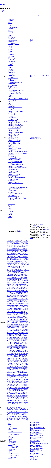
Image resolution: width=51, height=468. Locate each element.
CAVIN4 (23, 262)
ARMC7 (8, 251)
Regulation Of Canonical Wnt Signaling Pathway (36, 450)
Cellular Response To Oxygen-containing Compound (37, 440)
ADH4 (9, 243)
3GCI (21, 412)
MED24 (19, 322)
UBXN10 (17, 393)
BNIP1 (8, 257)
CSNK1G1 (22, 274)
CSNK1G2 (25, 274)
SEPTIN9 (13, 367)
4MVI (7, 414)
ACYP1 (15, 242)
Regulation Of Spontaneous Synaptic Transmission (14, 163)
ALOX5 (24, 245)
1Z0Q (24, 409)
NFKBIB (9, 332)
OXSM (18, 338)
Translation (9, 430)
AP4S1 (16, 247)
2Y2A (25, 411)
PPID (25, 348)
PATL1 (23, 339)
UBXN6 (19, 393)
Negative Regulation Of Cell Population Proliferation (15, 107)
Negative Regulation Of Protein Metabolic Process (14, 447)
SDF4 (15, 366)
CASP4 (10, 262)
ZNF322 (12, 401)
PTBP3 (23, 352)
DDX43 (17, 278)
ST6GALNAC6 (12, 376)
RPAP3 (25, 361)
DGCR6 (10, 279)
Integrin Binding (10, 68)
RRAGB (25, 363)
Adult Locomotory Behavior (12, 108)
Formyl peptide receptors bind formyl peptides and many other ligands (17, 191)
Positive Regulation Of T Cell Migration (13, 182)
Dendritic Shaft (10, 47)
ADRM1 (15, 243)
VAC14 (23, 394)
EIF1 (24, 284)
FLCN (27, 292)
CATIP (19, 262)
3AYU (11, 412)
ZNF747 (13, 403)
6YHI (9, 417)
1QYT (17, 409)
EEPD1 (16, 284)
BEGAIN (12, 255)
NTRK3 (24, 334)
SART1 (15, 365)
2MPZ (11, 411)
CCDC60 (18, 263)
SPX (15, 375)
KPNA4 (17, 313)
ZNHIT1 (24, 403)
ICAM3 (27, 306)
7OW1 (28, 417)
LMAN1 (21, 316)
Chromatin (31, 39)
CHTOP (26, 269)
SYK (15, 378)
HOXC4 (10, 305)
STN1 (20, 377)
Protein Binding (10, 69)
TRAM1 (27, 388)
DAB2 (14, 276)
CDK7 (16, 266)
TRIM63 (27, 389)
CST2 (12, 275)
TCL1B (27, 381)
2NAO (17, 411)
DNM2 (21, 281)
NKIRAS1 (21, 332)
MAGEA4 (24, 318)
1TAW (19, 409)
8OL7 (22, 419)
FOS (23, 293)
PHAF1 (25, 342)
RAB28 (8, 355)
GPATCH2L (20, 298)
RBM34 (20, 357)
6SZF (17, 416)
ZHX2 (15, 399)
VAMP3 (25, 394)
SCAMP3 (21, 365)
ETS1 (10, 288)
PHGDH (14, 343)
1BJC (20, 408)
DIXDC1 (16, 280)
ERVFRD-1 (19, 287)
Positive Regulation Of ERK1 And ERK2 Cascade (36, 439)
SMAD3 (20, 371)
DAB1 (13, 276)
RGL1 (16, 359)
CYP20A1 (10, 276)
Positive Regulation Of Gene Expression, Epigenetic (15, 162)
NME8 (10, 333)
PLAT (10, 345)
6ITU (25, 415)
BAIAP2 (25, 254)
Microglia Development (11, 114)
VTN (18, 396)
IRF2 (16, 309)
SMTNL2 (12, 372)
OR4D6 (27, 336)
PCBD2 (14, 340)
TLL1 (22, 384)
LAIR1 (20, 314)
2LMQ (13, 410)
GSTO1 (10, 300)
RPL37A (24, 362)
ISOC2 (22, 309)
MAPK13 (11, 320)
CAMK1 (16, 260)
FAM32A (19, 289)
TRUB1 (22, 390)
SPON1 (10, 375)
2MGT (8, 411)
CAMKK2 (24, 260)
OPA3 (23, 336)
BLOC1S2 (16, 256)
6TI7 (21, 416)
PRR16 (16, 351)
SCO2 (9, 366)
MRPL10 (24, 325)
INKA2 (22, 308)
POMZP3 (24, 347)
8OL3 (17, 419)
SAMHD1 (8, 365)
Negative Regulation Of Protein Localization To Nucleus (15, 164)
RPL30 (14, 362)
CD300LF (13, 265)
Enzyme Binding (10, 71)
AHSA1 (24, 244)
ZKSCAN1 (17, 399)
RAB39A (16, 355)
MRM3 (17, 325)
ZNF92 (22, 403)
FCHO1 (17, 291)
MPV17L (12, 325)
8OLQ (8, 420)
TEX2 (11, 383)
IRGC (17, 309)
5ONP (9, 415)
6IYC (26, 415)
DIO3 (12, 280)
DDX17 (26, 277)
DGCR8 (12, 279)
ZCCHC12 (24, 398)
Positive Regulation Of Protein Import (13, 175)
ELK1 (9, 286)
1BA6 (17, 408)
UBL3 (10, 393)
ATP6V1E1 (15, 253)
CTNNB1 (23, 275)
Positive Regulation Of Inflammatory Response (14, 140)
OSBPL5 (26, 337)
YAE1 (13, 397)
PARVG (19, 339)
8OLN (26, 419)
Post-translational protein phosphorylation (13, 196)
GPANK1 (14, 298)
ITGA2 (24, 309)
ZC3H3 (13, 398)
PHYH (21, 343)
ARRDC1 (22, 251)
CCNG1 (18, 264)
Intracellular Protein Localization (12, 456)
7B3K (18, 417)
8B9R (7, 418)
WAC (22, 396)
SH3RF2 (11, 369)
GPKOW (25, 298)
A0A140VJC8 (13, 407)
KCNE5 (19, 310)
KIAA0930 (8, 312)
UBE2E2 (15, 392)
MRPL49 (10, 326)
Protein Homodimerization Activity (13, 77)
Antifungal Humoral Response (12, 118)
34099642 (15, 229)
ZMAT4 (26, 399)
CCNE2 (15, 264)
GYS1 (12, 301)
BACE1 (21, 254)
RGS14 (22, 359)
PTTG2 (26, 353)
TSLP (25, 390)
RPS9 (20, 363)
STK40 (18, 377)
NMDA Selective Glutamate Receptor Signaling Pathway (15, 161)
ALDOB (17, 245)
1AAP (7, 408)
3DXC (16, 412)
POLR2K (14, 347)
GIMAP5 (24, 296)
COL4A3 (21, 272)
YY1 (27, 397)
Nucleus (31, 40)
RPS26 (8, 363)
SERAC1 (16, 367)
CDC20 (21, 265)
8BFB (11, 418)
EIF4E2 (24, 285)
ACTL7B (8, 242)
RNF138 (17, 360)
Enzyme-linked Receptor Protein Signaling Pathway (37, 430)
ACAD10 (20, 241)
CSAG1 (14, 274)
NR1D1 (10, 334)
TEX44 (13, 383)
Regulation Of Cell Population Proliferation (36, 426)
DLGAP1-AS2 (19, 280)
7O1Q (26, 417)
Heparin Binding (10, 70)
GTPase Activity (10, 445)
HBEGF (12, 302)
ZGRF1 (14, 399)
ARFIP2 (23, 249)
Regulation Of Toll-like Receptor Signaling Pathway (15, 126)
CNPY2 (15, 271)
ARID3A (11, 250)
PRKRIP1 (20, 350)
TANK (8, 380)
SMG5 (8, 372)
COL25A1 (13, 272)
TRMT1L (14, 390)
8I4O (25, 418)
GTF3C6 (19, 300)
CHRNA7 (23, 269)
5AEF (25, 414)
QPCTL (26, 354)
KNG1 (13, 313)
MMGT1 (27, 323)
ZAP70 (8, 398)
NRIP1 (14, 334)
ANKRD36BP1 (18, 246)
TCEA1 (10, 381)
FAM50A (8, 290)
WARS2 (26, 396)
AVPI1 (15, 254)
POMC (19, 347)
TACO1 (10, 379)
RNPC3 (12, 361)
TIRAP (17, 384)
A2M (14, 240)
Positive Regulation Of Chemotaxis (34, 432)
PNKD (24, 346)
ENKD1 (19, 286)
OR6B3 (8, 337)
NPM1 (8, 334)
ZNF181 (15, 400)
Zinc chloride (10, 217)
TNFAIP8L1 (8, 386)
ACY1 (13, 242)
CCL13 (25, 263)
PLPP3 (16, 346)
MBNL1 (13, 321)
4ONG (18, 414)
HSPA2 (27, 305)
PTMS (13, 353)
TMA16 (26, 384)
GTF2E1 (12, 300)
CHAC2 (18, 268)
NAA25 (18, 329)
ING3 (16, 308)
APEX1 (10, 248)
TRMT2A (17, 390)
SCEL (7, 366)
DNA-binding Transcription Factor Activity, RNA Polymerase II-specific (39, 75)
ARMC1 (27, 250)
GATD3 (27, 295)
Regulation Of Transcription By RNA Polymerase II (15, 93)
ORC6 (15, 337)
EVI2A (17, 288)
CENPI (24, 267)
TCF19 (25, 381)
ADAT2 (27, 242)
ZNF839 (20, 403)
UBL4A (12, 393)
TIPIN (14, 384)
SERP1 (23, 367)
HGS (24, 303)
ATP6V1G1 (18, 253)
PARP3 (15, 339)
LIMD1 (24, 315)
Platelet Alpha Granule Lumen (12, 37)
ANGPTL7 (8, 246)
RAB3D (21, 355)
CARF (21, 261)
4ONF (16, 414)
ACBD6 (27, 241)
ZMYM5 (10, 400)
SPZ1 (17, 375)
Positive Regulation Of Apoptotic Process (13, 129)
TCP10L (10, 382)
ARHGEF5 (8, 250)
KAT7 (9, 310)
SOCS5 (8, 373)
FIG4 (10, 292)
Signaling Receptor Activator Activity (13, 73)
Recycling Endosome (11, 53)
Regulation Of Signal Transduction (34, 436)
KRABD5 (21, 313)
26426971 (44, 231)
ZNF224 (23, 400)
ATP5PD (11, 253)
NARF (13, 330)
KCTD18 (15, 311)
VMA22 (21, 395)
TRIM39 (10, 389)
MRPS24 (26, 326)
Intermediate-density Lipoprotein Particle (13, 44)
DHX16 (24, 279)
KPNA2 (15, 313)
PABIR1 (26, 338)
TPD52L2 (24, 387)
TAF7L (19, 379)
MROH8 (19, 325)
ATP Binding (10, 451)
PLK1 (12, 346)
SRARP (19, 375)
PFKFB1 (15, 342)
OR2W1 (25, 336)
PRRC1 (19, 351)
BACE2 (23, 254)
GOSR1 (8, 298)
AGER (8, 244)
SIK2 (25, 369)
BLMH (11, 256)
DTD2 (23, 282)
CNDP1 (10, 271)
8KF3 (9, 419)
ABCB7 (21, 240)
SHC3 (17, 369)
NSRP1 (18, 334)
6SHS (16, 416)
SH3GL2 (25, 368)
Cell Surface (10, 33)
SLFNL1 (11, 371)
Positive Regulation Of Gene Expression (13, 112)
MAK (9, 319)
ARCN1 (12, 249)
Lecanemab (9, 218)
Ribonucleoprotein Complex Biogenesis (13, 453)
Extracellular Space (10, 20)
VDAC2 (14, 395)
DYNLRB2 (20, 283)
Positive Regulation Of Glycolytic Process (13, 135)
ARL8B (25, 250)
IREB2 (14, 309)
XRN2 (11, 397)
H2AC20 (21, 301)
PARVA (17, 339)
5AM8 (27, 414)
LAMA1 (22, 314)
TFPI (17, 383)
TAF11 (13, 379)
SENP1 (22, 366)
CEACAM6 (13, 267)
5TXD (15, 415)
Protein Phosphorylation (11, 433)
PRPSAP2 (10, 351)
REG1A (24, 358)
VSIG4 (14, 396)
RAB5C (8, 356)
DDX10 (24, 277)
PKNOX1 (15, 344)
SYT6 (25, 378)
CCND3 (13, 264)
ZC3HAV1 (15, 398)
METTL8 (8, 323)
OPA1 (21, 336)
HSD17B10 (21, 305)
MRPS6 (8, 327)
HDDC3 (10, 303)
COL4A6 (26, 272)
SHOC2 (22, 369)
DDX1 (22, 277)
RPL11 (8, 362)
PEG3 (7, 342)
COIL (20, 271)
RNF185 (25, 360)
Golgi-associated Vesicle (11, 29)
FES (27, 291)
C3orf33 (18, 259)
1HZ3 (25, 408)
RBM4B (26, 357)
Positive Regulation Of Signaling (34, 453)
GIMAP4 (21, 296)
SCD (26, 365)
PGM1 (18, 342)
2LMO (10, 410)
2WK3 (22, 411)
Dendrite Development (11, 116)
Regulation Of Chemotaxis (33, 442)
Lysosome (9, 24)
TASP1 (16, 380)
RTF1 (21, 364)
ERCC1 (12, 287)
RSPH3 (13, 364)
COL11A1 (23, 271)
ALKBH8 (22, 245)
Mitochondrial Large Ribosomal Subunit (13, 454)
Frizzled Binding (10, 67)
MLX (25, 323)
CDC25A (23, 265)
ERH (15, 287)
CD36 (15, 265)
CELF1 (16, 267)
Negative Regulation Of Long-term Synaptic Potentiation (15, 165)
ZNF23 (8, 401)
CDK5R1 (13, 266)
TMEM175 (18, 385)
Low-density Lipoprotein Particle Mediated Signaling (15, 152)
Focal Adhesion (10, 439)
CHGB (10, 269)
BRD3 (14, 257)
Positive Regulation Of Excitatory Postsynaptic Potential (15, 183)
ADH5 (11, 243)
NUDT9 (17, 335)
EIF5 (25, 285)
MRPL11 (27, 325)
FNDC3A (21, 293)
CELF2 (18, 267)
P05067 (23, 407)
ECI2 (7, 284)
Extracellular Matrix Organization (12, 120)
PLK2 (14, 346)
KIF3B (21, 312)
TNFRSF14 (11, 386)
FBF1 (20, 290)
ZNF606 (15, 402)
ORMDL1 (17, 337)
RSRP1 (17, 364)
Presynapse (9, 57)
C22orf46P (10, 259)
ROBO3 (14, 361)
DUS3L (27, 282)
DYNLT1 (23, 283)
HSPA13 (25, 305)
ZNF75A (15, 403)
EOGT (26, 286)
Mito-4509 (9, 208)
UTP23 (16, 394)
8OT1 (9, 420)
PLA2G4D (22, 344)
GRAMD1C (24, 299)
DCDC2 (21, 276)
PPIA (23, 348)
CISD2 (20, 270)
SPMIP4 (27, 374)
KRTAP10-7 (26, 313)
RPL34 (17, 362)
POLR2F (11, 347)
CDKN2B (25, 266)
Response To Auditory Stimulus (12, 113)
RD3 (22, 358)
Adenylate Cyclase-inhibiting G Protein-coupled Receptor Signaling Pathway (18, 99)
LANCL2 (27, 314)
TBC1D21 (24, 380)
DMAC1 (27, 280)
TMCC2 (12, 385)
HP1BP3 (15, 305)
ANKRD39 (21, 246)
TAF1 (11, 379)
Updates (3, 11)
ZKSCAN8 (21, 399)
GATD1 (25, 295)
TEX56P (15, 383)
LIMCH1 (21, 315)
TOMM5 (10, 387)
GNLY (11, 297)
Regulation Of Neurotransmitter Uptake (13, 150)
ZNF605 (13, 402)
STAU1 (22, 376)
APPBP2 (27, 248)
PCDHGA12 (21, 340)
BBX (27, 254)
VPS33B (25, 395)
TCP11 (14, 382)
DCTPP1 (8, 277)
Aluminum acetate (10, 216)
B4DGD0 (16, 407)
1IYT (26, 408)
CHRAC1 (21, 269)
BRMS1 (20, 257)
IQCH (12, 309)
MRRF (12, 327)
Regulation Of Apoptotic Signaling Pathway (14, 455)
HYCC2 (21, 306)
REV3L (10, 359)
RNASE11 (8, 360)
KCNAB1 (14, 310)
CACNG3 (8, 260)
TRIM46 (20, 389)
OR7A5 (10, 337)
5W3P (20, 415)
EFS (19, 284)
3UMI (18, 413)
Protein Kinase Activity (11, 431)
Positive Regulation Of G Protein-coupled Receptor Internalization (17, 173)
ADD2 (8, 243)
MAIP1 (8, 319)
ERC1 (10, 287)
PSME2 (17, 352)
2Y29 (24, 411)
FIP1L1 (14, 292)
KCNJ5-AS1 (27, 310)
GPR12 (8, 299)
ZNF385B (26, 401)
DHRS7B (19, 279)
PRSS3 (27, 351)
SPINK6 (23, 374)
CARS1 (26, 261)
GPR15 (13, 299)
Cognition (9, 145)
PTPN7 (21, 353)
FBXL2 (24, 290)
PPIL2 (27, 348)
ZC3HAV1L (18, 398)
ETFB (24, 287)
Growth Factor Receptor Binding (12, 85)
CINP (16, 270)
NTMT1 (21, 334)
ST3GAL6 (8, 376)
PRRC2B (21, 351)
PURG (8, 354)
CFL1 (14, 268)
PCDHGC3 (24, 340)
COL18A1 (8, 272)
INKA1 (20, 308)
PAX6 (25, 339)
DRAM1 (15, 282)
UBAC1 (8, 392)
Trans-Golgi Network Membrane (12, 40)
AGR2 (20, 244)
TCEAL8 (17, 381)
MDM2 (10, 322)
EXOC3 (19, 288)
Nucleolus (9, 436)
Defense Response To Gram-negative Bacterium (14, 142)
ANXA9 (10, 247)
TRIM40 (13, 389)
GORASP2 (26, 297)
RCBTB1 (18, 358)
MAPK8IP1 (18, 320)
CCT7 (26, 264)
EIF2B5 (12, 285)
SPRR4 (12, 375)
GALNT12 (15, 295)
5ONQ (11, 415)
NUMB (19, 335)
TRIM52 (25, 389)
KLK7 (9, 313)
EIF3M (20, 285)
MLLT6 (23, 323)
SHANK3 (13, 369)
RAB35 (12, 355)
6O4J (9, 416)
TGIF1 (27, 383)
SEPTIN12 (8, 367)
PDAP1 (21, 341)
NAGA (8, 330)
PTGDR (25, 352)
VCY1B (11, 395)
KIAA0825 (24, 311)
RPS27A (10, 363)
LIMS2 (8, 316)
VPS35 (27, 395)
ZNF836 (17, 403)
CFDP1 (10, 268)
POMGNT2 (21, 347)
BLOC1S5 (19, 256)
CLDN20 (27, 270)
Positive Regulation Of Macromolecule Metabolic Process (15, 111)
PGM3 (20, 342)
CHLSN (16, 269)
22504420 (41, 224)
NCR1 (23, 330)
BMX (26, 256)
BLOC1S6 (21, 256)
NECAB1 (10, 331)
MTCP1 (24, 327)
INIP (18, 308)
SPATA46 (10, 374)
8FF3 (22, 418)
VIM (17, 395)
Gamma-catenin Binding (33, 459)
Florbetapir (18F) (10, 212)
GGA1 (15, 296)
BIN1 (25, 255)
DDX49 (21, 278)
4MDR (27, 413)
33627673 (18, 230)
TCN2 (7, 382)
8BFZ (12, 418)
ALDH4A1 (8, 245)
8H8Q (24, 418)
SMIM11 (10, 372)
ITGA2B (26, 309)
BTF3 (26, 257)
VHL (15, 395)
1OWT (10, 409)
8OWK (26, 420)
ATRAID (24, 253)
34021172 (45, 229)
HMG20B (25, 304)
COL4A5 (24, 272)
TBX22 (8, 381)
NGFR (13, 332)
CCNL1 (20, 264)
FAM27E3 (16, 289)
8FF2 (21, 418)
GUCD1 (26, 300)
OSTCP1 (9, 338)
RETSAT (8, 359)
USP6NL (11, 394)
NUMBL (21, 335)
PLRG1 (18, 346)
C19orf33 (13, 258)
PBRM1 (10, 340)
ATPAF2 (22, 253)
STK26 (14, 377)
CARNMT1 (23, 261)
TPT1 (18, 388)
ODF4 (10, 336)
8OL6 (20, 419)
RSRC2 (15, 364)
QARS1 (23, 354)
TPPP (12, 388)
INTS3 (8, 309)
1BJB (18, 408)
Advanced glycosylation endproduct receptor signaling (15, 193)
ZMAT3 (24, 399)
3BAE (13, 412)
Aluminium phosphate (11, 215)
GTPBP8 (24, 300)
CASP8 (14, 262)
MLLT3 (21, 323)
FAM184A (11, 289)
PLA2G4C (19, 344)
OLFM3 (14, 336)
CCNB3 (11, 264)
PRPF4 (8, 351)
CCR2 (22, 264)
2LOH (17, 410)
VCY (9, 395)
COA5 (17, 271)
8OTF (14, 420)
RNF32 (27, 360)
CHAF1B (20, 268)
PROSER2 (23, 350)
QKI (24, 354)
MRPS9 (10, 327)
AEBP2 (17, 243)
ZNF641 (22, 402)
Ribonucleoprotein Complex (12, 441)
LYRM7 (10, 318)
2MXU (15, 411)
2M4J (23, 410)
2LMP (11, 410)
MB (7, 321)
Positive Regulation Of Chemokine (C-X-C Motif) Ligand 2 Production (39, 457)
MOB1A (12, 324)
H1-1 (15, 301)
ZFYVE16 (8, 399)
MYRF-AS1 (12, 329)
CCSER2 (24, 264)
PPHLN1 (22, 348)
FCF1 (12, 291)
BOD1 (9, 257)
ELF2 (7, 286)
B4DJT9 (19, 407)
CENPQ (26, 267)
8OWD (20, 420)
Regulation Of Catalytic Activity (34, 449)
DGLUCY (14, 279)
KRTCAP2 (8, 314)
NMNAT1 (12, 333)
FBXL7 (26, 290)
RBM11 (17, 357)
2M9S (27, 410)
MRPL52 (13, 326)
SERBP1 (19, 367)
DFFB (7, 279)
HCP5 (25, 302)
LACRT (16, 314)
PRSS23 (25, 351)
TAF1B (15, 379)
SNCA (24, 372)
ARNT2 (15, 251)
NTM (19, 334)
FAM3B (24, 289)
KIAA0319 (18, 311)
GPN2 (27, 298)
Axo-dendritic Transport (11, 106)
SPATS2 (15, 374)
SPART (24, 373)
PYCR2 (16, 354)
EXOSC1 (24, 288)
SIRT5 (27, 369)
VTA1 (16, 396)
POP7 (26, 347)
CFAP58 (8, 268)
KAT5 (7, 310)
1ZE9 (27, 409)
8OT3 (11, 420)
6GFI (23, 415)
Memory (9, 104)
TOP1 (12, 387)
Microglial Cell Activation (11, 91)
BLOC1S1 (13, 256)
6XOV (27, 416)
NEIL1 (23, 331)
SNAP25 (22, 372)
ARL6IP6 (22, 250)
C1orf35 (27, 258)
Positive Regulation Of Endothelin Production (14, 174)
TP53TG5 (22, 387)
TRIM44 (17, 389)
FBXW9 (10, 291)
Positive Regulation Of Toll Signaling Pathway (14, 134)
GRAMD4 (27, 299)
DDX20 (13, 278)
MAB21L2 (13, 318)
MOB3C (19, 324)
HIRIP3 (15, 304)
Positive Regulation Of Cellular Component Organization (37, 454)
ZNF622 (19, 402)
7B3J (16, 417)
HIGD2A (27, 303)
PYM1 (17, 354)
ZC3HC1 (21, 398)
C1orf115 (20, 258)
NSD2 (16, 334)
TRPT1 (19, 390)
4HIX (21, 413)
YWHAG (22, 397)
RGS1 (18, 359)
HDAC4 (8, 303)
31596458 (15, 232)
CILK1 (14, 270)
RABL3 (15, 356)
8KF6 (14, 419)
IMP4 (13, 308)
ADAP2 (22, 242)
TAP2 (9, 380)
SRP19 (21, 375)
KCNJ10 (24, 310)
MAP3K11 (22, 319)
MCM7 (27, 321)
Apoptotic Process (10, 96)
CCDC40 (13, 263)
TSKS (23, 390)
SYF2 (14, 378)
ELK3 (11, 286)
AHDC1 (22, 244)
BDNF (9, 255)
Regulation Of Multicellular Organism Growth (14, 128)
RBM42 (24, 357)
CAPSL (19, 261)
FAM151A (8, 289)
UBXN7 (22, 393)
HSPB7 (10, 306)
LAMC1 (24, 314)
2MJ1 (9, 411)
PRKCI (18, 350)
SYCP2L (12, 378)
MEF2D (27, 322)
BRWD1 (22, 257)
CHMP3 (18, 269)
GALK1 (13, 295)
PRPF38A (26, 350)
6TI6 (20, 416)
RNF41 (10, 361)
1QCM (12, 409)
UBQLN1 (14, 393)
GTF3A (17, 300)
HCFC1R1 (21, 302)
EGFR (21, 284)
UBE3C (8, 393)
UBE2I (19, 392)
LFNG (10, 315)
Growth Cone (10, 36)
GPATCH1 (17, 298)
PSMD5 (13, 352)
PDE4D (27, 341)
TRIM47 (22, 389)
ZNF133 (13, 400)
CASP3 (8, 262)
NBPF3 (19, 330)
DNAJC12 (8, 281)
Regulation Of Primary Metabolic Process (13, 446)
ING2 (15, 308)
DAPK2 (17, 276)
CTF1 (18, 275)
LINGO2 (15, 316)
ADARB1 (24, 242)
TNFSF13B (14, 386)
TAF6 (17, 379)
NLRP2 (26, 332)
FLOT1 (8, 293)
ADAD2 (17, 242)
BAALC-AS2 (18, 254)
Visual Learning (10, 109)
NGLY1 (15, 332)
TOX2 (14, 387)
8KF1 (7, 419)
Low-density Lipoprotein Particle (12, 43)
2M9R (25, 410)
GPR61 (15, 299)
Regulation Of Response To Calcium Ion (13, 179)
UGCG (26, 393)
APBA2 (21, 247)
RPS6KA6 (15, 363)
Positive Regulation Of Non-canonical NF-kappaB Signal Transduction (17, 167)
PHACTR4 (23, 342)
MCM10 (21, 321)
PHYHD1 (23, 343)
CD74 (18, 265)
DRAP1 (17, 282)
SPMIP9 (8, 375)
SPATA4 (8, 374)
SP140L (15, 373)
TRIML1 (10, 390)
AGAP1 (27, 243)
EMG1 (16, 286)
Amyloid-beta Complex (11, 59)
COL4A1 (16, 272)
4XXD (24, 414)
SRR (27, 375)
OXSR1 (20, 338)
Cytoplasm (9, 22)
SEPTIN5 (11, 367)
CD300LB (10, 265)
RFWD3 (12, 359)
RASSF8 (13, 357)
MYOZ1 (10, 329)
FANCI (16, 290)
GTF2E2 (15, 300)
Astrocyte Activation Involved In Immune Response (15, 92)
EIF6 (27, 285)
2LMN (8, 410)
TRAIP (25, 388)
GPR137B (10, 299)
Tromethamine (10, 205)
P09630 (30, 407)
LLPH (19, 316)
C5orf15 (27, 259)
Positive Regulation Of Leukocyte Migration (36, 434)
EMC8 (13, 286)
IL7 (9, 308)
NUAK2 (8, 335)
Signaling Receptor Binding (12, 66)
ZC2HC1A (10, 398)
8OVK (16, 420)
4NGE (13, 414)
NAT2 (15, 330)
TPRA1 (14, 388)
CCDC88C (21, 263)
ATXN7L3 (8, 254)
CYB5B (8, 276)
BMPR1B (24, 256)
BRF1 (15, 257)
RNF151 (20, 360)
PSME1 (15, 352)
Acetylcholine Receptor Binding (12, 74)
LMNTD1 (8, 317)
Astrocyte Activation (11, 138)
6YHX (15, 417)
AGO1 (14, 244)
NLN (23, 332)
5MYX (8, 415)
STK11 (8, 377)
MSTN (22, 327)
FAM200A (14, 289)
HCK (24, 302)
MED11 (14, 322)
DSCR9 (19, 282)
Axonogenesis (10, 101)
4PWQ (22, 414)
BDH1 (8, 255)
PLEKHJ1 (24, 345)
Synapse (9, 52)
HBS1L (18, 302)
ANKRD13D (14, 246)
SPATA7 (13, 374)
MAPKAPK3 (25, 320)
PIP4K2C (8, 344)
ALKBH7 (19, 245)
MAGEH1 (27, 318)
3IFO (26, 412)
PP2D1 (13, 348)
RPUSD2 (22, 363)
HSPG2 (16, 306)
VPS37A (8, 396)
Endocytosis (10, 95)
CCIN (23, 263)
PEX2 (12, 342)
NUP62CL (26, 335)
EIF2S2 (14, 285)
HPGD (17, 305)
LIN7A (10, 316)
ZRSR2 (26, 403)
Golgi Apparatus (10, 28)
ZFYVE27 (11, 399)
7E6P (19, 417)
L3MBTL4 (13, 314)
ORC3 (12, 337)
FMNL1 (12, 293)
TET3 (9, 383)
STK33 (16, 377)
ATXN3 (26, 253)
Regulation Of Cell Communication (35, 441)
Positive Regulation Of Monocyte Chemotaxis (14, 159)
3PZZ (9, 413)
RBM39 (22, 357)
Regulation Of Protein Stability (12, 457)
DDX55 (26, 278)
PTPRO (24, 353)
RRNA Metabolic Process (11, 449)
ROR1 (19, 361)
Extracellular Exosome (11, 54)
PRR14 (12, 351)
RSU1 (19, 364)
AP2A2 (14, 247)
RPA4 (23, 361)
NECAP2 (18, 331)
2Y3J (27, 411)
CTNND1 (26, 275)
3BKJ (14, 412)
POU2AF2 (8, 348)
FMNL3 (17, 293)
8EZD (17, 418)
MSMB (20, 327)
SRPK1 (23, 375)
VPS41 (12, 396)
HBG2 (16, 302)
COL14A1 (25, 271)
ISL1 (20, 309)
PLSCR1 (22, 346)
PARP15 (13, 339)
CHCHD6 (23, 268)
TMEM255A (25, 385)
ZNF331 (15, 401)
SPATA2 (26, 373)
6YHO (11, 417)
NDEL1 (27, 330)
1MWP (8, 409)
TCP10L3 (12, 382)
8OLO (27, 419)
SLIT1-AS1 (13, 371)
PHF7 (10, 343)
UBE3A (26, 392)
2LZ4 (21, 410)
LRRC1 (23, 317)
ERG (13, 287)
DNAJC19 (11, 281)
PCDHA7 (18, 340)
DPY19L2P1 (8, 282)
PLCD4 (16, 345)
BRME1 (17, 257)
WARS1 (24, 396)
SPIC (20, 374)
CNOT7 (12, 271)
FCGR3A (14, 291)
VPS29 (23, 395)
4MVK (9, 414)
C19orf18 (10, 258)
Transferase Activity (11, 443)
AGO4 (16, 244)
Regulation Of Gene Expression (12, 110)
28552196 (37, 226)
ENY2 (24, 286)
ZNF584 (10, 402)
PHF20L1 (8, 343)
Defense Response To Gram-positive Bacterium (14, 143)
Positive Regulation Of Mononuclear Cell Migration (37, 427)
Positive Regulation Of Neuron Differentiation (14, 133)
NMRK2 (20, 333)
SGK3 (15, 368)
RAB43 (26, 355)
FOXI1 (25, 293)
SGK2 (13, 368)
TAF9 (20, 379)
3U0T (14, 413)
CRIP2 (10, 274)
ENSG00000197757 (31, 406)
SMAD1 (18, 371)
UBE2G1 (17, 392)
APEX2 (12, 248)
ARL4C (16, 250)
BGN (20, 255)
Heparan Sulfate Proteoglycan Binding (13, 78)
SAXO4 (19, 365)
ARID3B (13, 250)
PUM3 (27, 353)
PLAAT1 (25, 344)
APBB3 (8, 248)
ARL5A (20, 250)
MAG (22, 318)
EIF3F (16, 285)
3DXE (20, 412)
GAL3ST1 (8, 295)
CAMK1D (18, 260)
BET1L (18, 255)
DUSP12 (8, 283)
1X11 (22, 409)
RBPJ (10, 358)
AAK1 (16, 240)
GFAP (14, 296)
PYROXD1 (20, 354)
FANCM (18, 290)
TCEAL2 (14, 381)
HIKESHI (8, 304)
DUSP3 (13, 283)
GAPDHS (20, 295)
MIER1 (13, 323)
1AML (13, 408)
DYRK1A (26, 283)
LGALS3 (15, 315)
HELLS (14, 303)
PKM (13, 344)
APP (18, 15)
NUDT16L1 (10, 335)
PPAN (15, 348)
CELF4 (20, 267)
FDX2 (19, 291)
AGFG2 (12, 244)
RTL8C (27, 364)
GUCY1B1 (8, 301)
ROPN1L (16, 361)
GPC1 (23, 298)
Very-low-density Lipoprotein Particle (13, 42)
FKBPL (25, 292)
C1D (15, 258)
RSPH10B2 (10, 364)
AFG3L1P (22, 243)
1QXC (15, 409)
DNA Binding (10, 64)
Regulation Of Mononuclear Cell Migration (36, 433)
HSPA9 (8, 306)
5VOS (17, 415)
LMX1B (11, 317)
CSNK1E (19, 274)
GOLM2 (21, 297)
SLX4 (16, 371)
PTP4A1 (15, 353)
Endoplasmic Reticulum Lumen (12, 27)
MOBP (21, 324)
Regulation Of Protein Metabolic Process (13, 147)
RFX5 (14, 359)
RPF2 (27, 361)
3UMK (20, 413)
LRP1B (20, 317)
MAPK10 (25, 319)
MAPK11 (8, 320)
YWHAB (20, 397)
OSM (7, 338)
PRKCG (16, 350)
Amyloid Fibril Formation (11, 180)
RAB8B (12, 356)
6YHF (7, 417)
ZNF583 (8, 402)
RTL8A (25, 364)
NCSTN (25, 330)
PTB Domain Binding (11, 84)
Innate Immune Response (11, 131)
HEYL (22, 303)
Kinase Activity (10, 429)
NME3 (27, 332)
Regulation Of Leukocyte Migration (35, 445)
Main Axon (9, 50)
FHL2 (7, 292)
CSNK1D (16, 274)
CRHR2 (8, 274)
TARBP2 (11, 380)
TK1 (19, 384)
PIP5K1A (10, 344)
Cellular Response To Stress (12, 442)
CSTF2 (14, 275)
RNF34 (8, 361)
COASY (19, 271)
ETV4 (13, 288)
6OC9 (11, 416)
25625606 (37, 223)
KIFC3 (26, 312)
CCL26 (28, 263)
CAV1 (21, 262)
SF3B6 (8, 368)
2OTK (19, 411)
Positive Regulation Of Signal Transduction (36, 446)
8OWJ (24, 420)
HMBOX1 (18, 304)
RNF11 (11, 360)
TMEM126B (15, 385)
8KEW (27, 418)
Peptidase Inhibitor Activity (12, 72)
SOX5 (11, 373)
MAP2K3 (17, 319)
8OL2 (15, 419)
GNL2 (9, 297)
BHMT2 (22, 255)
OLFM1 (12, 336)
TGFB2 (23, 383)
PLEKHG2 (21, 345)
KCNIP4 (22, 310)
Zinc (9, 203)
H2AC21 (24, 301)
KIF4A (22, 312)
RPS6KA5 (12, 363)
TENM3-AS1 (24, 382)
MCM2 (23, 321)
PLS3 (20, 346)
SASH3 (17, 365)
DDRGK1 (19, 277)
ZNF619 (17, 402)
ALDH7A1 (11, 245)
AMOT (27, 245)
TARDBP (14, 380)
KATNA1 (11, 310)
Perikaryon (9, 48)
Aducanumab (10, 214)
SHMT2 (19, 369)
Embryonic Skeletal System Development (35, 138)
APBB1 (25, 247)
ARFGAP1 (17, 249)
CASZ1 (16, 262)
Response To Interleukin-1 (11, 155)
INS (25, 308)
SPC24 (17, 374)
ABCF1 (23, 240)
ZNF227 (26, 400)
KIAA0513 (21, 311)
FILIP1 (12, 292)
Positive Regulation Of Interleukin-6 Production (14, 124)
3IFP (27, 412)
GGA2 (17, 296)
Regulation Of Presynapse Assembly (13, 176)
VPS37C (10, 396)
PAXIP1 (27, 339)
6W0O (23, 416)
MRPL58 (18, 326)
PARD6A (8, 339)
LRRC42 (26, 317)
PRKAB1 (11, 350)
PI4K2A (26, 343)
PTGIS (27, 352)
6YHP (13, 417)
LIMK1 (26, 315)
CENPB (22, 267)
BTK (27, 257)
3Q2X (11, 413)
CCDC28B (8, 263)
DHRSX (22, 279)
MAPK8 (15, 320)
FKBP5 (23, 292)
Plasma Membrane (10, 31)
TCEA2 (12, 381)
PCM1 (16, 341)
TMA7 (8, 385)
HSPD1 (14, 306)
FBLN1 (22, 290)
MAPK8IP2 (21, 320)
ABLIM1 (12, 241)
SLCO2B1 (8, 371)
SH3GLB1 (8, 369)
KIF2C (17, 312)
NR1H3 (12, 334)
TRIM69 (8, 390)
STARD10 (17, 376)
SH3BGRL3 (20, 368)
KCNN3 (13, 311)
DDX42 (15, 278)
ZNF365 (24, 401)
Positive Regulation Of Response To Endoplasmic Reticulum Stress (17, 177)
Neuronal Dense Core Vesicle (12, 58)
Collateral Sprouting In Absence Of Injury (13, 139)
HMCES (23, 304)
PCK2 (14, 341)
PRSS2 (23, 351)
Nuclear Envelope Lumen (11, 21)
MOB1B (15, 324)
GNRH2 (16, 297)
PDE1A (25, 341)
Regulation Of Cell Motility (33, 447)
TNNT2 (22, 386)
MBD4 (11, 321)
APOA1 (16, 248)
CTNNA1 (20, 275)
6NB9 (7, 416)
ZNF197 (17, 400)
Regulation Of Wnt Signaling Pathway (13, 119)
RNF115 (13, 360)
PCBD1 (12, 340)
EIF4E (22, 285)
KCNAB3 (17, 310)
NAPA (9, 330)
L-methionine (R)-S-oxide (11, 204)
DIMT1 (10, 280)
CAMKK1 (21, 260)
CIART (12, 270)
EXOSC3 (26, 288)
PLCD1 (14, 345)
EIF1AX (26, 284)
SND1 (27, 372)
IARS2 (25, 306)
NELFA (27, 331)
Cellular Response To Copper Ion (12, 156)
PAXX (8, 340)
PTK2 (10, 353)
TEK (21, 382)
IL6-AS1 (8, 308)
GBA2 (8, 296)
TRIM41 (15, 389)
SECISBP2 (19, 366)
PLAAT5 (8, 345)
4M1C (25, 413)
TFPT (19, 383)
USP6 (9, 394)
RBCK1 (15, 357)
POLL (9, 347)
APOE (25, 248)
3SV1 (13, 413)
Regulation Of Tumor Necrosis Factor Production (36, 437)
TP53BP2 (16, 387)
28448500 (47, 228)
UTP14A (14, 394)
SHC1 (15, 369)
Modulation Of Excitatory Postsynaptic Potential (14, 160)
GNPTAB (13, 297)
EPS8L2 (8, 287)
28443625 (45, 236)
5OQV (13, 415)
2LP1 (18, 410)
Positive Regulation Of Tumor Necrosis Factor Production (15, 125)
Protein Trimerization (11, 154)
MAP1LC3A (12, 319)
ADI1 (13, 243)
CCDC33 (11, 263)
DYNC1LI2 (17, 283)
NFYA (11, 332)
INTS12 (27, 308)
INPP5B (24, 308)
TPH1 (7, 388)
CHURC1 (8, 270)
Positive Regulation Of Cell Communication (36, 452)
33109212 (20, 231)
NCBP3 (21, 330)
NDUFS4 (8, 331)
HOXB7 (8, 305)
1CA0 (23, 408)
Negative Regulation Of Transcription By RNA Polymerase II (16, 90)
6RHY (14, 416)
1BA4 (15, 408)
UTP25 (18, 394)
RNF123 (15, 360)
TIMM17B (8, 384)
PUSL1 (12, 354)
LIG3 (17, 315)
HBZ (19, 302)
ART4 (25, 251)
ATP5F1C (8, 253)
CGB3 (16, 268)
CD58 (17, 265)
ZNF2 (19, 400)
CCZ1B (8, 265)
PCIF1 (11, 341)
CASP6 (12, 262)
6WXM (25, 416)
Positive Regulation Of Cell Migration (35, 424)
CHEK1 (27, 268)
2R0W (20, 411)
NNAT (24, 333)
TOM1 (26, 386)
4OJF (15, 414)
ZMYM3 (8, 400)
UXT (21, 394)
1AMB (9, 408)
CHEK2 (8, 269)
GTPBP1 (21, 300)
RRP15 (27, 363)
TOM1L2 (8, 387)
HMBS (21, 304)
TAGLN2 (27, 379)
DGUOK (17, 279)
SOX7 (13, 373)
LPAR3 (15, 317)
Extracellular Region (11, 19)
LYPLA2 (8, 318)
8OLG (24, 419)
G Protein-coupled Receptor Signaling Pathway (14, 97)
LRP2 (21, 317)
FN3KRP (19, 293)
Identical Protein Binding (11, 76)
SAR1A (13, 365)
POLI (7, 347)
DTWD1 (25, 282)
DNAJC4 (14, 281)
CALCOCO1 (11, 260)
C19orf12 (8, 258)
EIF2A (8, 285)
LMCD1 (23, 316)
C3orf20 (15, 259)
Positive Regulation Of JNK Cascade (13, 137)
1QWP (13, 409)
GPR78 (17, 299)
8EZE (19, 418)
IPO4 (9, 309)
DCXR (15, 277)
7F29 (21, 417)
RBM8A (8, 358)
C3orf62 (22, 259)
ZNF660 (24, 402)
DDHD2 (17, 277)
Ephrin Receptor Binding (11, 79)
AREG (14, 249)
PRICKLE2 (8, 350)
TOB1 (24, 386)
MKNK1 (18, 323)
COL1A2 (11, 272)
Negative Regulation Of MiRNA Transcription (14, 169)
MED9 (25, 322)
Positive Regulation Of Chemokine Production (14, 122)
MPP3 (10, 325)
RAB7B (10, 356)
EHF (22, 284)
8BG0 (14, 418)
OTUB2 (14, 338)
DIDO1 (8, 280)
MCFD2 (19, 321)
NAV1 (17, 330)
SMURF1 (15, 372)
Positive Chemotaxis (11, 146)
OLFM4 (16, 336)
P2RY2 (24, 338)
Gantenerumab (10, 213)
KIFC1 (24, 312)
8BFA (9, 418)
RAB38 (14, 355)
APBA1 (19, 247)
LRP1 (18, 317)
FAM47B (26, 289)
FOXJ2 (27, 293)
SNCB (26, 372)
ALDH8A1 (14, 245)
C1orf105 (17, 258)
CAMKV (11, 261)
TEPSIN (27, 382)
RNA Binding (10, 426)
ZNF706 (8, 403)
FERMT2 (23, 291)
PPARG (17, 348)
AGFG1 (10, 244)
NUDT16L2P (14, 335)
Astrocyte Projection (11, 56)
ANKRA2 (11, 246)
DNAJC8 (16, 281)
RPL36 (19, 362)
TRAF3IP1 (20, 388)
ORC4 (14, 337)
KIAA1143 (11, 312)
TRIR (12, 390)
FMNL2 (14, 293)
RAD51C (20, 356)
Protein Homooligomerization (12, 149)
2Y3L (9, 412)
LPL (16, 317)
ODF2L (8, 336)
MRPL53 (16, 326)
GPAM (12, 298)
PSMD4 (10, 352)
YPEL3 (15, 397)
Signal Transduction (33, 431)
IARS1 (23, 306)
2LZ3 (20, 410)
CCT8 (28, 264)
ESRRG (22, 287)
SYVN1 (27, 378)
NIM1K (19, 332)
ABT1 (16, 241)
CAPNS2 (13, 261)
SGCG (10, 368)
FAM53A (10, 290)
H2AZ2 (26, 301)
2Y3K (7, 412)
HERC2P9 (16, 303)
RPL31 (16, 362)
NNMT (26, 333)
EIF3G (18, 285)
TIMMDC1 (11, 384)
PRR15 (14, 351)
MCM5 (25, 321)
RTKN (23, 364)
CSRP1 (11, 275)
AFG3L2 (25, 243)
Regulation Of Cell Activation (34, 456)
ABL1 (10, 241)
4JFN (23, 413)
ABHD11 (8, 241)
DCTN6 (25, 276)
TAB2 (7, 379)
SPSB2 (14, 375)
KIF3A (19, 312)
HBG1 (14, 302)
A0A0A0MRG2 (9, 407)
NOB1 (27, 333)
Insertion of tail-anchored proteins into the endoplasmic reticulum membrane (18, 197)
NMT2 (22, 333)
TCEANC (19, 381)
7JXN (22, 417)
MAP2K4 (20, 319)
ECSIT (9, 284)
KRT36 (24, 313)
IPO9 (11, 309)
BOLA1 (12, 257)
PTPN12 (19, 353)
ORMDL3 (20, 337)
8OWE (22, 420)
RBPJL (12, 358)
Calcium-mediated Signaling (12, 117)
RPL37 (21, 362)
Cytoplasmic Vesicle (11, 38)
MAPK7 (13, 320)
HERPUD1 (19, 303)
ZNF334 (17, 401)
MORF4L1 (26, 324)
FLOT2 (10, 293)
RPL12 (10, 362)
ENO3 (20, 286)
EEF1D (14, 284)
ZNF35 (21, 401)
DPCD (23, 281)
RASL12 (8, 357)
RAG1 (22, 356)
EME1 (14, 286)
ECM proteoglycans (11, 186)
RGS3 (26, 359)
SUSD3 (10, 378)
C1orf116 (22, 258)
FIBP (9, 292)
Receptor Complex (10, 49)
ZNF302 (10, 401)
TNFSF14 (17, 386)
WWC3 (8, 397)
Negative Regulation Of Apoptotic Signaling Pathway (15, 448)
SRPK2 (25, 375)
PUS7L (10, 354)
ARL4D (18, 250)
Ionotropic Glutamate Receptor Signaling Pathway (14, 127)
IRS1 (19, 309)
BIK (24, 255)
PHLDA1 (16, 343)
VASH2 (27, 394)
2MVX (13, 411)
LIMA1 (19, 315)
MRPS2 (23, 326)
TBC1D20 (22, 380)
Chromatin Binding (10, 65)
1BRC (21, 408)
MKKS (16, 323)
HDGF (12, 303)
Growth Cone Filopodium (11, 61)
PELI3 (9, 342)
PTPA (17, 353)
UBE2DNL (12, 392)
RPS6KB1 (18, 363)
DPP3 (24, 281)
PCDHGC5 (8, 341)
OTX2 (16, 338)
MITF (14, 323)
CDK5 (11, 266)
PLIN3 (11, 346)
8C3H (16, 418)
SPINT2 (25, 374)
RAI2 (24, 356)
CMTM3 (8, 271)
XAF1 (10, 397)
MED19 (16, 322)
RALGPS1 (26, 356)
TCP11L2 (19, 382)
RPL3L (26, 362)
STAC (15, 376)
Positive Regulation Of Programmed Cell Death (36, 448)
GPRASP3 (19, 299)
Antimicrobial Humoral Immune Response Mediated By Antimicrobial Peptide (18, 153)
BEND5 (16, 255)
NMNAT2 (14, 333)
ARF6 (15, 249)
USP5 (7, 394)
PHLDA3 (19, 343)
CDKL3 (20, 266)
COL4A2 (19, 272)
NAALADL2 (25, 329)
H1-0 (14, 301)
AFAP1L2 (19, 243)
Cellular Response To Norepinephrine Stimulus (14, 158)
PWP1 (13, 354)
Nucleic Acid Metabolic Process (12, 428)
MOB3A (17, 324)
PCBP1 (16, 340)
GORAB (23, 297)
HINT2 (10, 304)
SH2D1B (17, 368)
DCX (13, 277)
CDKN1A (22, 266)
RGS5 (27, 359)
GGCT (19, 296)
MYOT (8, 329)
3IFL (23, 412)
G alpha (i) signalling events (12, 189)
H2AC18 (19, 301)
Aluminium (9, 202)
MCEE (17, 321)
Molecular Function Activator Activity (13, 87)
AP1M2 (12, 247)
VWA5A (20, 396)
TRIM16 (8, 389)
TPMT (11, 388)
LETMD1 (8, 315)
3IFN (24, 412)
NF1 (7, 332)
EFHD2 (18, 284)
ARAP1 (10, 249)
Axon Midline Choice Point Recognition (13, 115)
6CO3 (22, 415)
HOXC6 (39, 15)
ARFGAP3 (20, 249)
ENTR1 (23, 286)
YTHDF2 (17, 397)
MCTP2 (8, 322)
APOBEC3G (18, 248)
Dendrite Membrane (11, 41)
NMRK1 (17, 333)
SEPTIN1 (26, 366)
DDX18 (8, 278)
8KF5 (12, 419)
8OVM (18, 420)
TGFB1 (21, 383)
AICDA (26, 244)
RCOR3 (20, 358)
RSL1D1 (8, 364)
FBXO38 (8, 291)
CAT (17, 262)
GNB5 (8, 297)
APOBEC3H (22, 248)
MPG (7, 325)
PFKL (17, 342)
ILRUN (11, 308)
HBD (10, 302)
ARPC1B (17, 251)
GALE (10, 295)
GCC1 (9, 296)
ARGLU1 (26, 249)
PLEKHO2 (8, 346)
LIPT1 (17, 316)
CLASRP (22, 270)
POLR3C (16, 347)
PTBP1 (21, 352)
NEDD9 (21, 331)
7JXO (24, 417)
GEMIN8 (12, 296)
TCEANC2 (22, 381)
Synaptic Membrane (11, 55)
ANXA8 (8, 247)
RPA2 (21, 361)
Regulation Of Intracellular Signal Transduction (36, 435)
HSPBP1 (12, 306)
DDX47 (19, 278)
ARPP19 (20, 251)
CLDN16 (25, 270)
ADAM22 (19, 242)
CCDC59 (16, 263)
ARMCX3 (13, 251)
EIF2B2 (10, 285)
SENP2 (24, 366)
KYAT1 (11, 314)
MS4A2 (14, 327)
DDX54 (24, 278)
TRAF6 (23, 388)
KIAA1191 (14, 312)
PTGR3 (8, 353)
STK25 (12, 377)
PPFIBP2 (19, 348)
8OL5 (19, 419)
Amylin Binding (10, 86)
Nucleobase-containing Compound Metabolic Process (15, 432)
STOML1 (22, 377)
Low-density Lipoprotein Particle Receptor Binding (15, 82)
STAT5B (20, 376)
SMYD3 (17, 372)
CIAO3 (10, 270)
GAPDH (18, 295)
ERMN (17, 287)
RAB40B (23, 355)
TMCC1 (10, 385)
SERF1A (21, 367)
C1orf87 (8, 259)
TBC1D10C (18, 380)
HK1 (16, 304)
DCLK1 (23, 276)
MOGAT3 (24, 324)
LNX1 (13, 317)
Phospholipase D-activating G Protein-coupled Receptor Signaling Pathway (18, 121)
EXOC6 (21, 288)
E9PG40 (21, 407)
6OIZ (12, 416)
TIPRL (15, 384)
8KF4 (11, 419)
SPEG (19, 374)
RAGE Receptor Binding (11, 83)
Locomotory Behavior (11, 105)
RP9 (20, 361)
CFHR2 (12, 268)
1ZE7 (25, 409)
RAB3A (19, 355)
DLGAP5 (23, 280)
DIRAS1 (14, 280)
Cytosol (9, 30)
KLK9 (11, 313)
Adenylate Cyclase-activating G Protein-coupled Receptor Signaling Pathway (18, 98)
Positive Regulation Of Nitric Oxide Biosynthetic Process (15, 132)
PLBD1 (12, 345)
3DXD (18, 412)
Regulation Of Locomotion (33, 451)
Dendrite (9, 35)
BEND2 (14, 255)
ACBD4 (25, 241)
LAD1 (18, 314)
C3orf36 (20, 259)
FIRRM (17, 292)
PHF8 (12, 343)
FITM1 (19, 292)
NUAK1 (26, 334)
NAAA (22, 329)
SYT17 (23, 378)
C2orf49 (13, 259)
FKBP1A (21, 292)
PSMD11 (8, 352)
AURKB (13, 254)
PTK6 (11, 353)
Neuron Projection (10, 46)
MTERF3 (26, 327)
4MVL (11, 414)
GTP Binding (10, 450)
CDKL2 (18, 266)
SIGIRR (24, 369)
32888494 (35, 225)
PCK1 (12, 341)
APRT (7, 249)
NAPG (11, 330)
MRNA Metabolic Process (11, 444)
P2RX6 (22, 338)
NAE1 (27, 329)
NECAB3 (13, 331)
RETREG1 (26, 358)
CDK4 (9, 266)
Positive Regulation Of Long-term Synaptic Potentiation (15, 166)
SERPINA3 (26, 367)
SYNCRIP (18, 378)
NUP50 (24, 335)
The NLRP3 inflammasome (12, 192)
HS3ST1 (19, 305)
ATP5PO (13, 253)
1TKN (21, 409)
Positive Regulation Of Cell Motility (35, 425)
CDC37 (25, 265)
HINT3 (12, 304)
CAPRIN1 (16, 261)
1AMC (11, 408)
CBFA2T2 (26, 262)
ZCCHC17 (27, 398)
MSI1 (16, 327)
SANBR (11, 365)
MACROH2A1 (16, 318)
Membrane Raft (10, 51)
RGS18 (24, 359)
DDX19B (10, 278)
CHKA (14, 269)
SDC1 (13, 366)
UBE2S (24, 392)
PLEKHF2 (18, 345)
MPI (9, 325)
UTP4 (20, 394)
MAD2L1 (20, 318)
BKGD (9, 256)
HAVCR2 (8, 302)
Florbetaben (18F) (10, 211)
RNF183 (22, 360)
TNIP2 (20, 386)
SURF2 (8, 378)
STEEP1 (24, 376)
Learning (9, 103)
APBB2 (27, 247)
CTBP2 (16, 275)
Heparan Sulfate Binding (11, 88)
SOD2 (10, 373)
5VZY (18, 415)
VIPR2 (18, 395)
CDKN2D (8, 267)
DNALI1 (19, 281)
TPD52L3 (27, 387)
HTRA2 (19, 306)
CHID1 (12, 269)
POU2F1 (11, 348)
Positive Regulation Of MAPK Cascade (13, 130)
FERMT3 (25, 291)
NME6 (8, 333)
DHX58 (27, 279)
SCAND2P (24, 365)
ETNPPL (8, 288)
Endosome (9, 25)
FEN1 (20, 291)
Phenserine (9, 206)
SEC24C (17, 366)
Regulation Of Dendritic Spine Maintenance (14, 170)
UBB (9, 392)
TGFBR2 (25, 383)
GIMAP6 (26, 296)
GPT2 (21, 299)
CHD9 (25, 268)
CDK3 (8, 266)
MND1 (10, 324)
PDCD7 (23, 341)
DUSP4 (15, 283)
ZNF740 (10, 403)
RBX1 (13, 358)
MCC (15, 321)
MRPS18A (21, 326)
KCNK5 (8, 311)
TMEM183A (21, 385)
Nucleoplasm (10, 425)
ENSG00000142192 (9, 406)
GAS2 (22, 295)
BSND (24, 257)
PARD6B (10, 339)
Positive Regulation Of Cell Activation (13, 144)
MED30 (21, 322)
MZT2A (16, 329)
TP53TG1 (19, 387)
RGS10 (20, 359)
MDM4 (12, 322)
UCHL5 (24, 393)
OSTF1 (12, 338)
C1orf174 (25, 258)
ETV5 (15, 288)
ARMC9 (10, 251)
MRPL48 (8, 326)
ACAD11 (23, 241)
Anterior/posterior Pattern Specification (35, 137)
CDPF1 (11, 267)
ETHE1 (26, 287)
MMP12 (8, 324)
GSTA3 (8, 300)
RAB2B (10, 355)
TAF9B (22, 379)
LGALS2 (12, 315)
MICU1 (10, 323)
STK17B (10, 377)
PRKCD (14, 350)
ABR (14, 241)
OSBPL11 (23, 337)
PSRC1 (19, 352)
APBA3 (23, 247)
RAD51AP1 (17, 356)
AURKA (11, 254)
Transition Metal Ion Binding (12, 80)
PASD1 (22, 339)
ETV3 (12, 288)
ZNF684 (26, 402)
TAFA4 (24, 379)
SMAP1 (23, 371)
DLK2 (25, 280)
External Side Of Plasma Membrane (13, 32)
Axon (9, 34)
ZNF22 (21, 400)
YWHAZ (25, 397)
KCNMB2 (10, 311)
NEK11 (25, 331)
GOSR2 (10, 298)
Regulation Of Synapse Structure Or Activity (14, 141)
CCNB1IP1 (8, 264)
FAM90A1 (13, 290)
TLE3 (20, 384)
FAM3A (22, 289)
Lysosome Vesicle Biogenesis (12, 190)
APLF (14, 248)
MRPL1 (22, 325)
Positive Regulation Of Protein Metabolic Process (14, 148)
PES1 (11, 342)
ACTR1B (10, 242)
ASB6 (26, 251)
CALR (14, 260)
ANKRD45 (24, 246)
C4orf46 (25, 259)
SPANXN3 (21, 373)
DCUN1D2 (10, 277)
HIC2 (25, 303)
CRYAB (12, 274)
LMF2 (25, 316)
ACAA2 (18, 241)
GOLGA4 (18, 297)
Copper (9, 210)
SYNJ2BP (20, 378)
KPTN (19, 313)
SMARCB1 (25, 371)
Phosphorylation (10, 435)
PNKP (26, 346)
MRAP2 (15, 325)
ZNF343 (19, 401)
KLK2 (8, 313)
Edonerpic (9, 209)
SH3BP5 (23, 368)
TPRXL (16, 388)
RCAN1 (16, 358)
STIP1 (26, 376)
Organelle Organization (11, 438)
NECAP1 (16, 331)
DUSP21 (10, 283)
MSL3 (18, 327)
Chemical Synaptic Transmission (12, 100)
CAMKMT (8, 261)
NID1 (17, 332)
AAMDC (18, 240)
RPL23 (12, 362)
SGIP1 (11, 368)
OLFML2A (18, 336)
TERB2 (8, 383)
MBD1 (9, 321)
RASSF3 (10, 357)
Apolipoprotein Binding (11, 75)
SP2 (16, 373)
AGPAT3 (18, 244)
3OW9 (8, 413)
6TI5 (19, 416)
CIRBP (18, 270)
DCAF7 (19, 276)
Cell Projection (10, 45)
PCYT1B (18, 341)
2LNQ (15, 410)
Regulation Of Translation (11, 94)
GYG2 (11, 301)
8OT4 (12, 420)
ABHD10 (25, 240)
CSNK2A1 (8, 275)
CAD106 (9, 207)
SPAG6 (18, 373)
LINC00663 (12, 316)
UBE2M (22, 392)
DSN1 (21, 282)
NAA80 (20, 329)
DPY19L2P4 (12, 282)
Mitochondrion (10, 23)
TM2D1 (24, 384)
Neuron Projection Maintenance (12, 181)
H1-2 (17, 301)
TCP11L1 (17, 382)
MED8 (23, 322)
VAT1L (8, 395)
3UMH (16, 413)
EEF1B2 (11, 284)
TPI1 (9, 388)
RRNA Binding (10, 458)
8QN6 (27, 420)
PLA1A (17, 344)
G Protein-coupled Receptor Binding (13, 63)
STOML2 (25, 377)
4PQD (20, 414)
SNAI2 (20, 372)
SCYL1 (11, 366)
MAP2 (15, 319)
